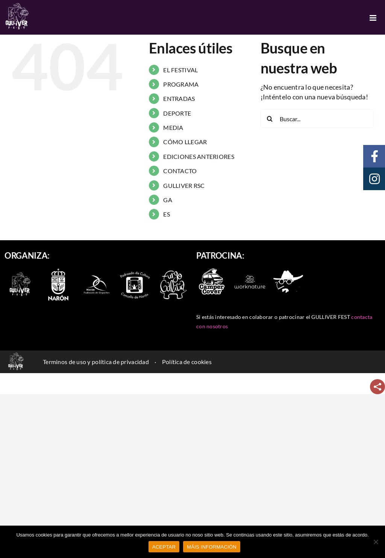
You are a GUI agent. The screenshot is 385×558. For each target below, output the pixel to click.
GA (167, 199)
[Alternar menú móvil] (373, 18)
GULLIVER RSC (184, 185)
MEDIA (173, 127)
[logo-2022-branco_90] (20, 273)
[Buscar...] (317, 118)
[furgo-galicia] (173, 273)
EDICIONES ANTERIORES (198, 156)
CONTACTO (180, 170)
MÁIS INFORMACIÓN (211, 547)
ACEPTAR (164, 547)
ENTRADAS (179, 98)
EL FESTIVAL (180, 69)
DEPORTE (177, 113)
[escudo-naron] (58, 269)
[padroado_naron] (135, 273)
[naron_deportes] (96, 273)
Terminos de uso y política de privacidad (96, 362)
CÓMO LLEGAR (185, 141)
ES (166, 214)
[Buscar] (270, 118)
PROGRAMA (181, 84)
